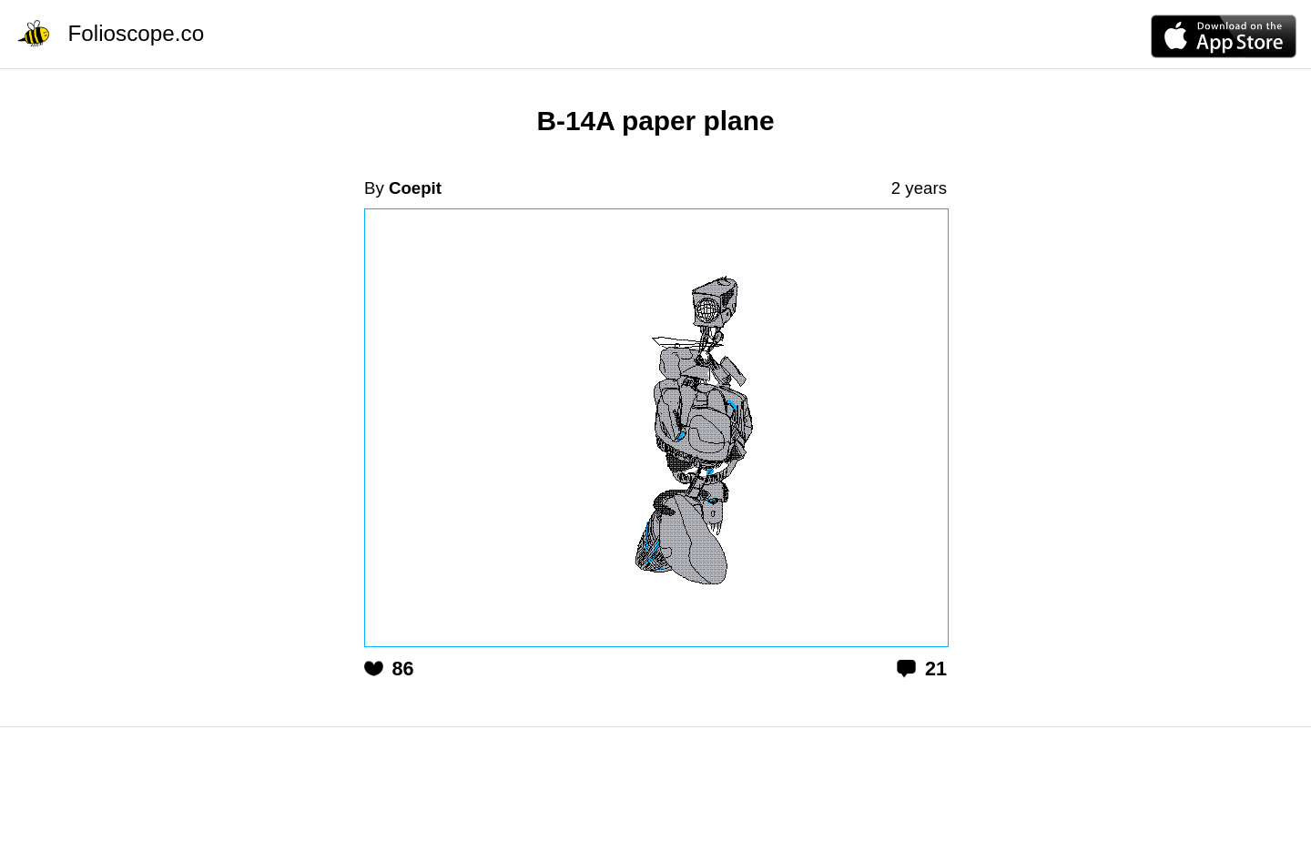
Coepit (415, 188)
